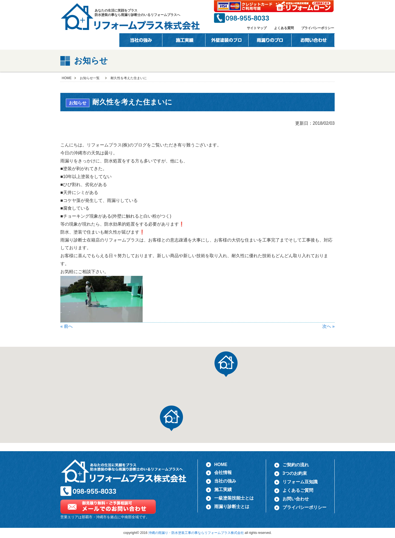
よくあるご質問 (298, 490)
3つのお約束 (295, 473)
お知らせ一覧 (90, 78)
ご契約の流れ (296, 464)
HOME (68, 40)
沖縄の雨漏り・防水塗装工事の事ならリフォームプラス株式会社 (196, 533)
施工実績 (223, 489)
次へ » (328, 326)
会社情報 (97, 40)
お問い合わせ (313, 40)
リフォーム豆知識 (300, 481)
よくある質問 (284, 28)
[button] (171, 418)
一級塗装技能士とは (227, 40)
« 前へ (66, 326)
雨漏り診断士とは (231, 506)
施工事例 (183, 40)
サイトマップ (257, 28)
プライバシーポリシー (317, 28)
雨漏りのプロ (270, 40)
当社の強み (140, 40)
